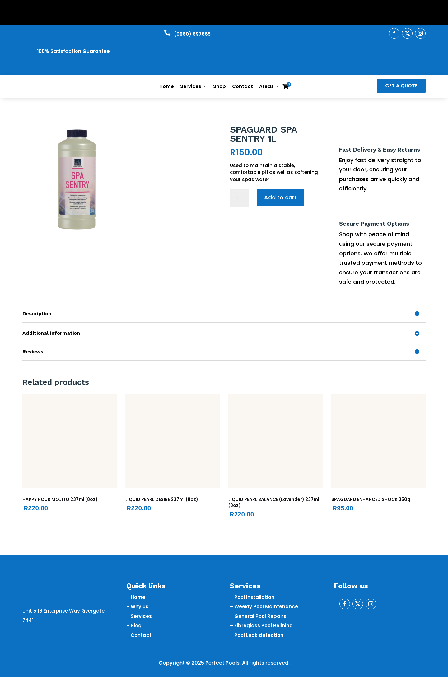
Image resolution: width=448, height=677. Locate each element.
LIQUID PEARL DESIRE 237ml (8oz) (161, 499)
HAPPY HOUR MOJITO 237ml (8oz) (60, 499)
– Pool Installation (252, 597)
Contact (242, 86)
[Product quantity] (239, 198)
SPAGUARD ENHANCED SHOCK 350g (370, 499)
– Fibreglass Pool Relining (261, 625)
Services (193, 86)
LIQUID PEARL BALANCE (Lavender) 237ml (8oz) (273, 502)
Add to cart (280, 197)
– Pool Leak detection (256, 635)
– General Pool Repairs (258, 616)
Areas (269, 86)
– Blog (134, 625)
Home (166, 86)
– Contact (139, 635)
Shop (219, 86)
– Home (135, 597)
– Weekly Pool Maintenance (264, 606)
